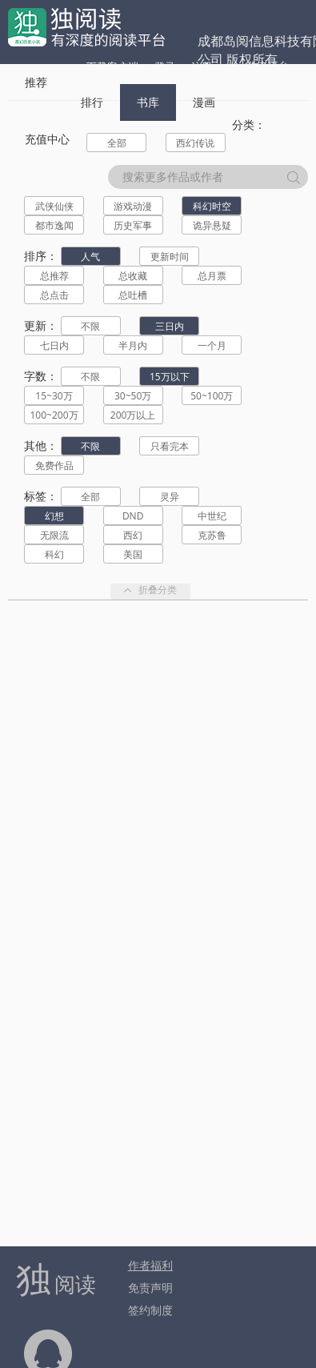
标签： (41, 495)
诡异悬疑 (212, 225)
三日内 (169, 326)
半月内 (132, 345)
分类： (249, 124)
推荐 (36, 82)
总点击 (54, 295)
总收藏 (132, 276)
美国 (132, 554)
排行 (92, 102)
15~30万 (53, 396)
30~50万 (132, 396)
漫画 (204, 102)
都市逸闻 (54, 225)
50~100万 (211, 396)
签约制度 (150, 1310)
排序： (41, 255)
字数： (41, 375)
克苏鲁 (212, 535)
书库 (148, 102)
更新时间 (169, 256)
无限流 (54, 535)
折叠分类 (150, 591)
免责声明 (150, 1287)
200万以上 (133, 415)
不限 (90, 326)
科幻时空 (212, 206)
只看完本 (169, 446)
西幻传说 (195, 143)
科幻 (54, 554)
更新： (41, 325)
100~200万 (54, 415)
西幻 (132, 535)
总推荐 (54, 276)
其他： (41, 445)
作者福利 (150, 1265)
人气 (90, 256)
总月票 (212, 276)
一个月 (212, 345)
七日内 (54, 345)
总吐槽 (132, 295)
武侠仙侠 (54, 206)
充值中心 (47, 138)
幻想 (54, 516)
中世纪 (212, 516)
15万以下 (170, 376)
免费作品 (54, 465)
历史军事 (133, 225)
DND (132, 516)
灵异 (169, 496)
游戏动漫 (133, 206)
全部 (116, 143)
